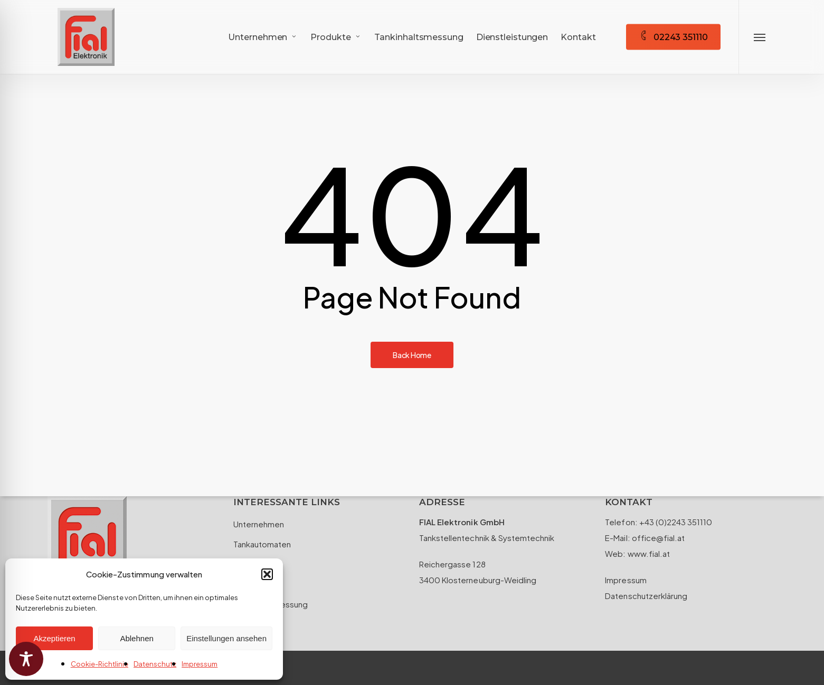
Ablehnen (136, 638)
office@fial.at (657, 538)
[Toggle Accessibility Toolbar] (26, 659)
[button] (267, 574)
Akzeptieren (54, 638)
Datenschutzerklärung (646, 596)
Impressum (199, 664)
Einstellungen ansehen (226, 638)
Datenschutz (155, 664)
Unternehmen (258, 524)
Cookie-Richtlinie (99, 664)
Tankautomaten (262, 544)
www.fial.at (649, 553)
